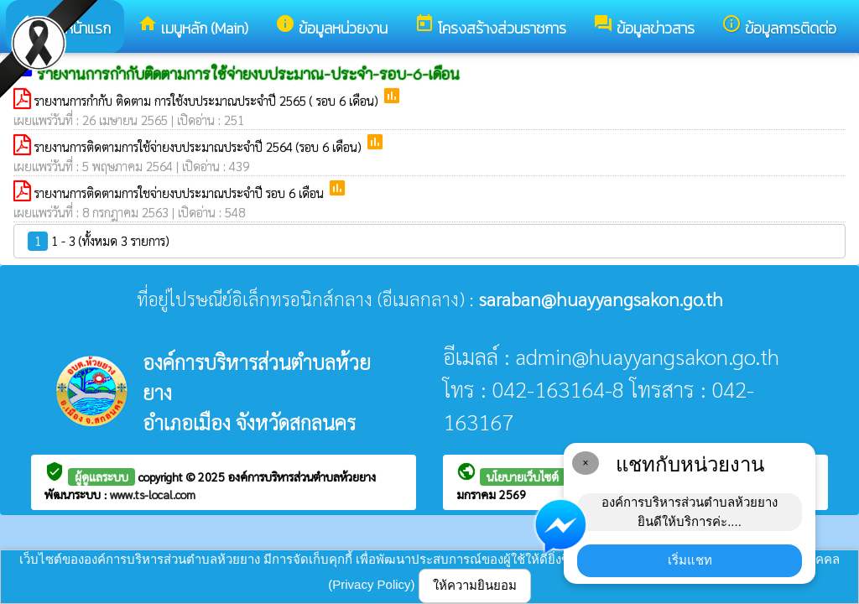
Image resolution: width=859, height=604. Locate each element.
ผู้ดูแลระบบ (101, 476)
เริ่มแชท (690, 560)
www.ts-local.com (152, 494)
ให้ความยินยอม (475, 585)
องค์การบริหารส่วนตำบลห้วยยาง (302, 476)
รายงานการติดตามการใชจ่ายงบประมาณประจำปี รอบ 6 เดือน (180, 192)
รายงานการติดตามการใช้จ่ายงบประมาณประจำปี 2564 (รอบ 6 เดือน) (199, 146)
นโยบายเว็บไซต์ (523, 476)
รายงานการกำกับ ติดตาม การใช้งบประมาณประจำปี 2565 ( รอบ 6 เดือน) (208, 100)
